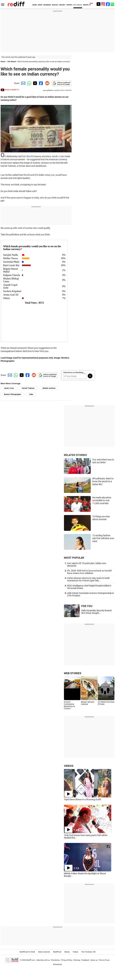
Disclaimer (55, 960)
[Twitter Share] (35, 83)
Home (3, 62)
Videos (75, 952)
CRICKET (62, 5)
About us (94, 960)
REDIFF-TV (87, 5)
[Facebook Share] (41, 83)
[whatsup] (112, 4)
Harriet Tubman (28, 388)
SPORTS (69, 5)
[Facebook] (108, 4)
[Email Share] (23, 83)
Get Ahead (12, 62)
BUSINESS (47, 5)
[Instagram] (103, 4)
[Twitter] (98, 4)
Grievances (57, 964)
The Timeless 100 (88, 952)
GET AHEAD (77, 5)
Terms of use (104, 960)
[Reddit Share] (47, 83)
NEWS (40, 5)
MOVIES (55, 5)
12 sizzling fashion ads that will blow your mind (103, 538)
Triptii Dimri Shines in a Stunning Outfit (82, 799)
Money (67, 952)
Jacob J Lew (9, 388)
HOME (34, 5)
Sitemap (77, 960)
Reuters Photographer (12, 394)
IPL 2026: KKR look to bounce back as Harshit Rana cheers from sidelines (89, 571)
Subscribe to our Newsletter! (73, 372)
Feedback (85, 960)
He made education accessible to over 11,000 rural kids (101, 500)
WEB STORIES (72, 673)
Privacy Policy (66, 960)
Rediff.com (30, 960)
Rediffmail (57, 952)
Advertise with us (43, 960)
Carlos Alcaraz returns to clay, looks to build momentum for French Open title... (88, 579)
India (31, 394)
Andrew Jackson (49, 388)
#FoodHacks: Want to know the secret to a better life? (103, 481)
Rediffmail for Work (27, 952)
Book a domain (44, 952)
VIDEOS (68, 765)
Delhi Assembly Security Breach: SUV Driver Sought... (96, 611)
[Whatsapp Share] (29, 83)
